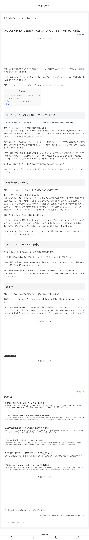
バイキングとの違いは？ (14, 98)
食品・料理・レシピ (9, 355)
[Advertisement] (44, 52)
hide (24, 91)
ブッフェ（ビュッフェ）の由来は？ (18, 101)
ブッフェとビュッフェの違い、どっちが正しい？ (22, 95)
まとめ (8, 104)
